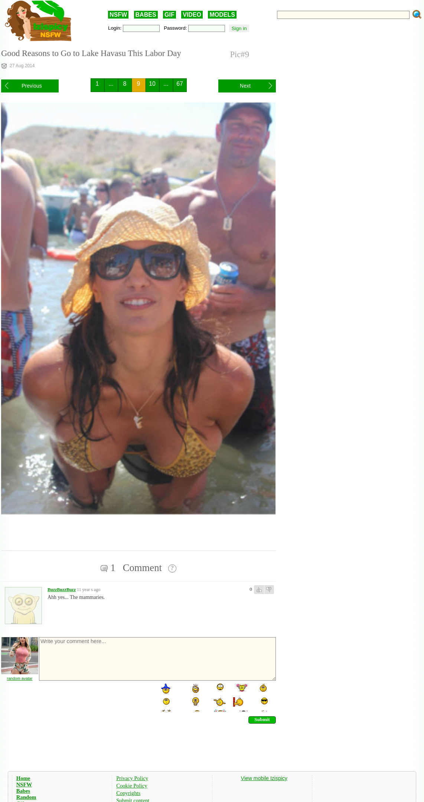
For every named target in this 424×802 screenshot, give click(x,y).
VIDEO (192, 15)
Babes (23, 791)
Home (23, 778)
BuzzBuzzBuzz (62, 589)
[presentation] (94, 696)
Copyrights (128, 793)
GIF (169, 15)
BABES (146, 15)
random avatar (20, 678)
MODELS (222, 15)
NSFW (118, 15)
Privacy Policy (132, 778)
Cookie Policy (131, 786)
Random (26, 797)
